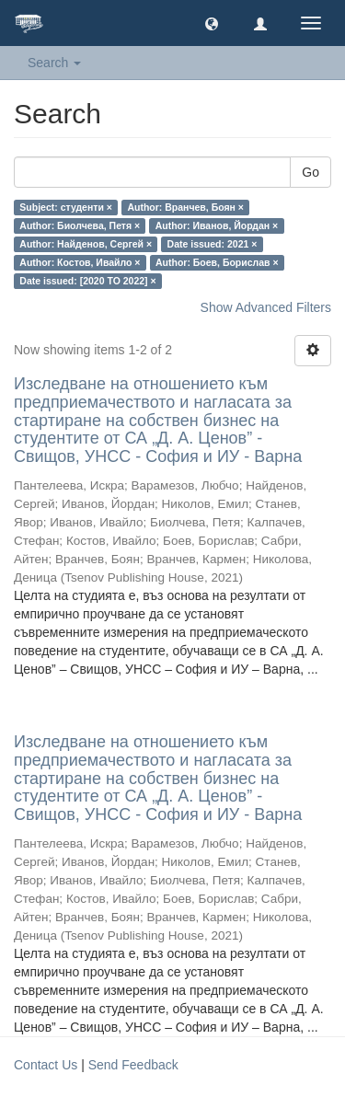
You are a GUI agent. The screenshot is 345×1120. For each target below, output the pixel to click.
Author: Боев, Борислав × (217, 262)
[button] (211, 23)
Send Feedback (133, 1064)
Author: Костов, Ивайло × (79, 262)
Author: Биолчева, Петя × (79, 225)
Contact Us (45, 1064)
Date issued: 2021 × (212, 243)
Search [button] (54, 62)
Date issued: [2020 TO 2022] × (87, 280)
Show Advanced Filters (266, 307)
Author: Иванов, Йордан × (217, 225)
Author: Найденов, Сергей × (85, 243)
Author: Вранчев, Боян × (185, 207)
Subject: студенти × (65, 207)
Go (310, 172)
